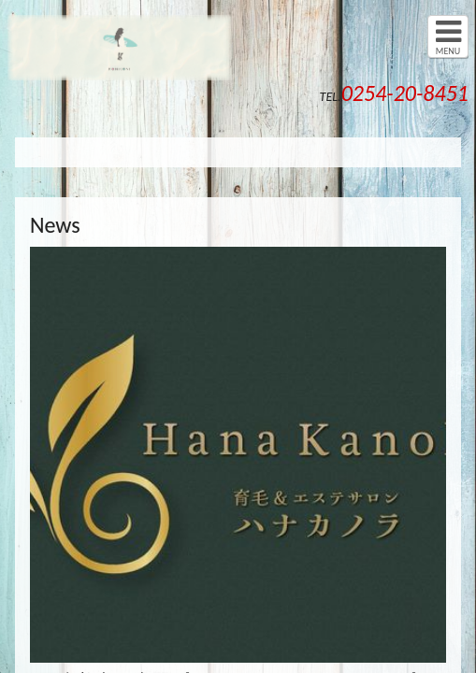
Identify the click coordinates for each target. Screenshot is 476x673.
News (55, 224)
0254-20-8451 (405, 93)
